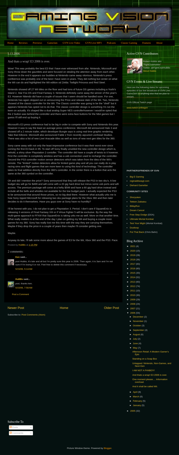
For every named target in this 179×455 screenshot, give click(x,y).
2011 (133, 290)
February (138, 401)
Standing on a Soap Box (144, 358)
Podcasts (111, 43)
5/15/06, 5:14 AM (23, 269)
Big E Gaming (137, 176)
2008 (133, 304)
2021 (133, 246)
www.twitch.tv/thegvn (137, 107)
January (137, 405)
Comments (16, 433)
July (135, 339)
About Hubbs (149, 71)
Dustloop (134, 227)
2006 (133, 313)
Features (146, 43)
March (136, 396)
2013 (133, 282)
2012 (133, 286)
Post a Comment (20, 294)
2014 (133, 277)
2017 (133, 264)
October (137, 325)
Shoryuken (135, 197)
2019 (133, 255)
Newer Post (16, 308)
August (137, 334)
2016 (133, 268)
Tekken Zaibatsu (138, 201)
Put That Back (137, 232)
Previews (37, 43)
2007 (133, 308)
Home (10, 43)
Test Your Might (137, 223)
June (135, 343)
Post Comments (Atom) (33, 314)
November (138, 321)
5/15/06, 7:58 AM (23, 287)
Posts (14, 427)
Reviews (23, 43)
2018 (133, 259)
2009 (133, 299)
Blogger (107, 448)
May (135, 348)
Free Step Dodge (138, 214)
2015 (133, 273)
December (138, 316)
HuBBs (19, 279)
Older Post (111, 308)
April (135, 392)
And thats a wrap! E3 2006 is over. (149, 375)
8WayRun (135, 206)
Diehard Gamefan (139, 185)
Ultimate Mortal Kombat (142, 219)
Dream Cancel (137, 210)
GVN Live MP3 (93, 43)
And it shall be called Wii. (145, 386)
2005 (133, 411)
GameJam (52, 43)
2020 (133, 251)
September (139, 330)
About (159, 43)
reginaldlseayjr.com (139, 181)
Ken (17, 257)
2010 (133, 295)
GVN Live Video (71, 43)
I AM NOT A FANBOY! (143, 370)
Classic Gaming (129, 43)
